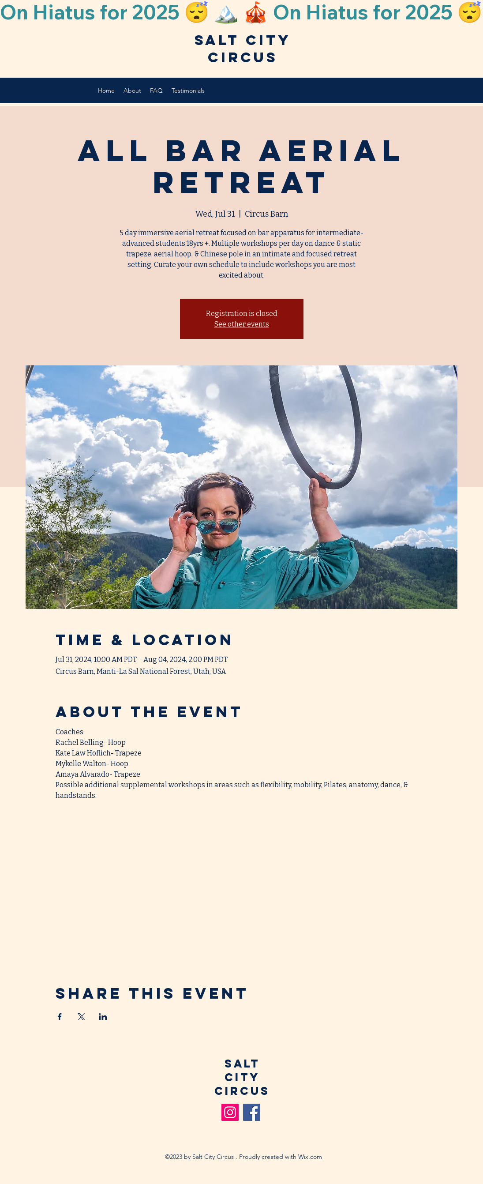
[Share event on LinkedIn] (103, 1016)
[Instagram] (230, 1112)
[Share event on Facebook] (60, 1016)
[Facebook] (251, 1112)
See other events (241, 324)
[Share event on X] (81, 1016)
